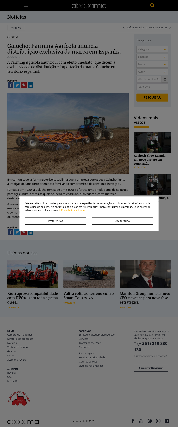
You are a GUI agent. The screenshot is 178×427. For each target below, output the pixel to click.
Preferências (55, 221)
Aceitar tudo (122, 221)
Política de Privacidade (71, 210)
